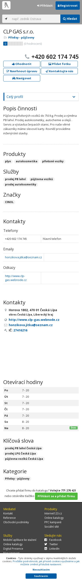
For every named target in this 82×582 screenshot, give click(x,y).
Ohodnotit (21, 64)
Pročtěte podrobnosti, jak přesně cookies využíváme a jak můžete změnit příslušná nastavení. (46, 563)
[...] (35, 19)
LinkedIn (51, 549)
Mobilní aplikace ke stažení (19, 540)
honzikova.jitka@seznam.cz (23, 257)
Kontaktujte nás (59, 71)
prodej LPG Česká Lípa (20, 453)
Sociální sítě (51, 526)
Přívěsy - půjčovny (21, 37)
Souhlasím (41, 576)
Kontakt (8, 513)
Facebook (52, 540)
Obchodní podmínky (16, 522)
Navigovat (21, 78)
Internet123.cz (53, 513)
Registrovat (68, 5)
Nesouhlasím (41, 569)
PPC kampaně (52, 522)
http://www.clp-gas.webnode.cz (16, 278)
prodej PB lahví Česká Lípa (23, 448)
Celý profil (15, 96)
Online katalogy (54, 518)
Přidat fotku (59, 64)
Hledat (70, 19)
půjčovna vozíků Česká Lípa (24, 459)
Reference (9, 518)
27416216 (20, 330)
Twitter (51, 544)
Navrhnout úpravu (21, 71)
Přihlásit (45, 5)
